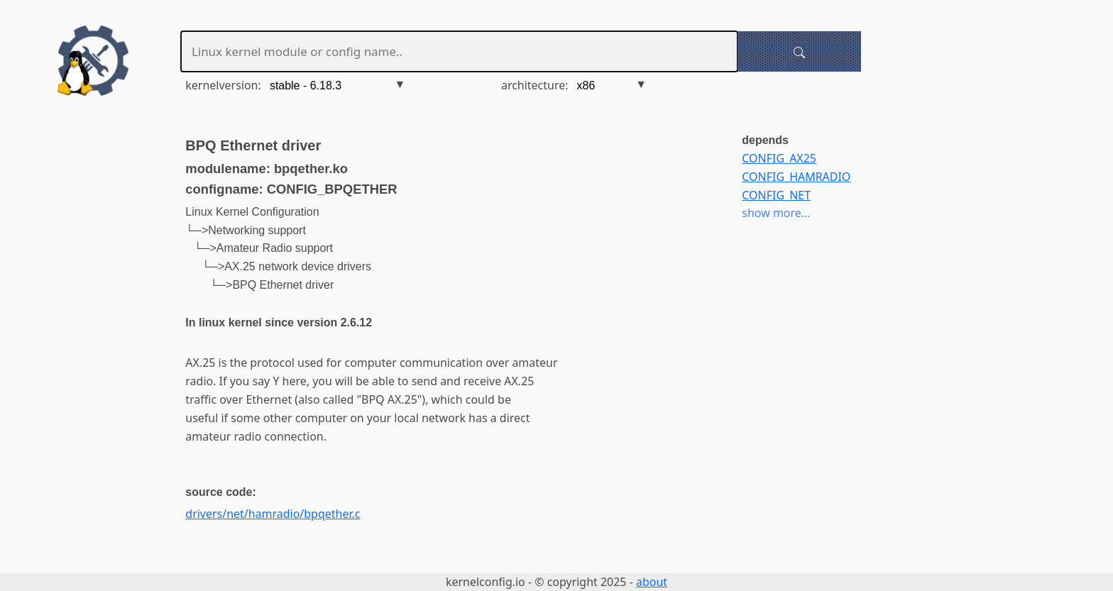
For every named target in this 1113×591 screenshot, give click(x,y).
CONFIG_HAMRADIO (796, 176)
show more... (776, 213)
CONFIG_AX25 (779, 158)
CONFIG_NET (776, 195)
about (651, 582)
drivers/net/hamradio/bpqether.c (272, 513)
